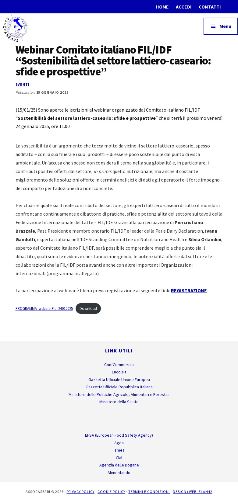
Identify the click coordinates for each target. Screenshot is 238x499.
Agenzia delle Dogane (119, 465)
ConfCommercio (119, 364)
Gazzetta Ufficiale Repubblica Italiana (119, 387)
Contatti (210, 7)
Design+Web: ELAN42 (192, 491)
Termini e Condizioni (149, 491)
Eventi (23, 84)
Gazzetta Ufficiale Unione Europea (119, 379)
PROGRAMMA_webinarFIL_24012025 (44, 308)
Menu (225, 26)
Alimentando (119, 472)
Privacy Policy (80, 491)
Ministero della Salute (119, 401)
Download (88, 308)
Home (162, 7)
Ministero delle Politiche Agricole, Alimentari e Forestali (119, 394)
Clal (119, 457)
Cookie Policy (111, 491)
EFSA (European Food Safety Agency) (119, 435)
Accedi (184, 7)
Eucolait (119, 372)
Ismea (119, 450)
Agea (119, 442)
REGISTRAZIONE (189, 290)
